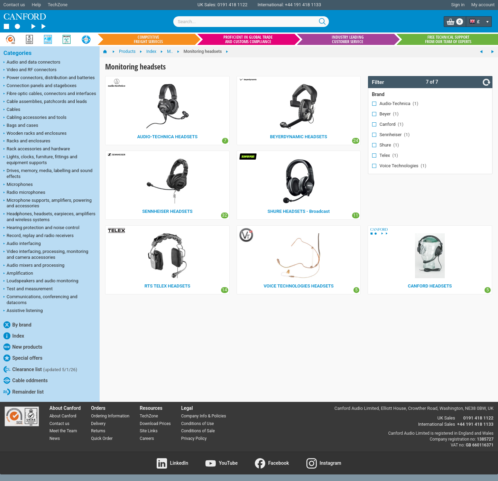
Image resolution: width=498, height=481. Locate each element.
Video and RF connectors (29, 70)
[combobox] (251, 21)
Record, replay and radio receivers (38, 236)
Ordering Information (110, 416)
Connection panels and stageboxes (39, 86)
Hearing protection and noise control (41, 228)
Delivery (98, 423)
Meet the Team (63, 430)
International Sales (436, 424)
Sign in (457, 4)
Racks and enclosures (26, 141)
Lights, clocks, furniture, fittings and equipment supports (40, 159)
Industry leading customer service (348, 39)
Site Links (149, 430)
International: (271, 4)
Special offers (23, 358)
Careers (147, 438)
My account (483, 4)
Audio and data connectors (31, 62)
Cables (11, 110)
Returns (98, 430)
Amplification (18, 274)
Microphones (18, 185)
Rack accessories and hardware (36, 149)
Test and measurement (28, 289)
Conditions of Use (197, 423)
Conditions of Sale (198, 430)
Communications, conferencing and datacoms (40, 299)
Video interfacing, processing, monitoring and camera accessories (45, 254)
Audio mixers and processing (33, 266)
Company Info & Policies (203, 416)
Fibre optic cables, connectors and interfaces (49, 94)
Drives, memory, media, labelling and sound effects (47, 173)
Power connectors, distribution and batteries (49, 78)
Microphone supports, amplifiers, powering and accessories (47, 203)
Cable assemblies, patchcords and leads (45, 102)
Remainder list (23, 391)
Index (13, 335)
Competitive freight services (148, 39)
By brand (17, 324)
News (54, 438)
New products (22, 346)
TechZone (57, 4)
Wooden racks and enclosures (34, 134)
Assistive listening (23, 311)
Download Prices (155, 423)
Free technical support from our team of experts (448, 39)
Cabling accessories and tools (34, 118)
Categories (17, 53)
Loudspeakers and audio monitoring (41, 281)
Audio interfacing (22, 244)
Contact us (14, 4)
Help (36, 4)
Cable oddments (25, 380)
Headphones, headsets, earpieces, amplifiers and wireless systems (49, 216)
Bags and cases (20, 126)
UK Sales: (206, 4)
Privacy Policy (194, 438)
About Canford (62, 416)
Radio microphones (24, 193)
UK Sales (446, 418)
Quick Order (101, 438)
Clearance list (40, 369)
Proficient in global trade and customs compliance (248, 39)
